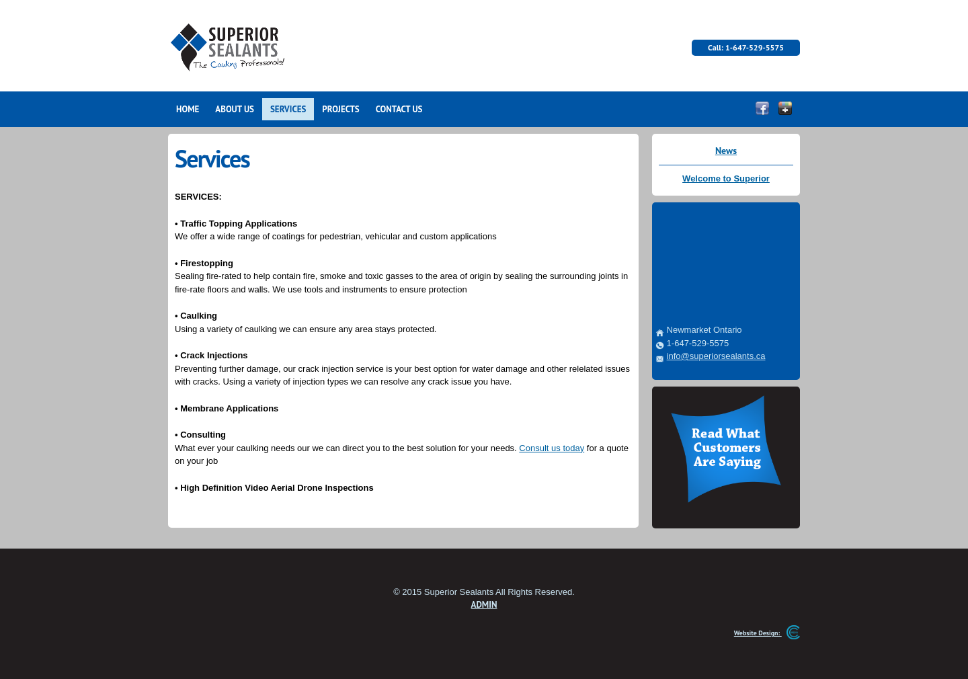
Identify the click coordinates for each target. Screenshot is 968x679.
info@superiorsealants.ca (716, 356)
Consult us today (551, 448)
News (726, 151)
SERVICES (288, 109)
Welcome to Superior (726, 178)
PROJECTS (340, 109)
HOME (187, 109)
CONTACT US (399, 109)
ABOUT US (234, 109)
